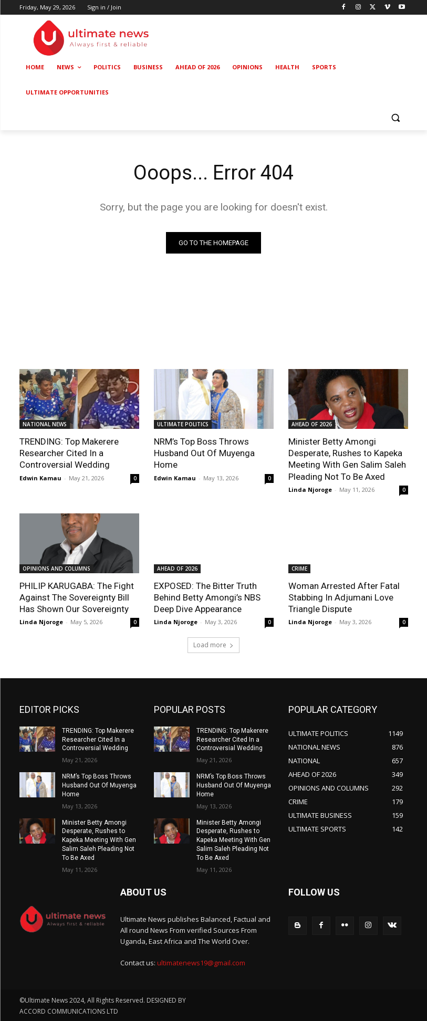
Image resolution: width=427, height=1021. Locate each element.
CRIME (299, 568)
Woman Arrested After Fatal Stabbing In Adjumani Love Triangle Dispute (344, 597)
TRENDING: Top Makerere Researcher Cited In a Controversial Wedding (69, 453)
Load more (213, 644)
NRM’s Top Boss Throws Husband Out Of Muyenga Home (204, 453)
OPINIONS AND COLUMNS (56, 568)
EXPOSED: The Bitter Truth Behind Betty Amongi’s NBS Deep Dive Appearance (207, 597)
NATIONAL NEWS (45, 424)
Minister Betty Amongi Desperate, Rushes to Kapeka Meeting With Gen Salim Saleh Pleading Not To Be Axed (347, 458)
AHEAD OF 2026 (311, 424)
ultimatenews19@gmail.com (201, 962)
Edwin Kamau (40, 478)
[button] (395, 118)
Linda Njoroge (310, 489)
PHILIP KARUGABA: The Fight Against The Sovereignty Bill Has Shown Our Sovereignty (76, 597)
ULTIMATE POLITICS (183, 424)
